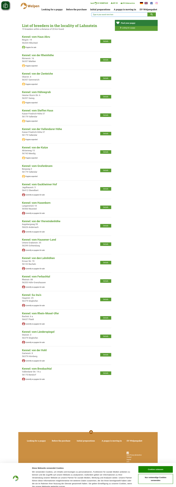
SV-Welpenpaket (148, 9)
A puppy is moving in (125, 9)
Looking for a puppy (52, 9)
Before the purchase (76, 9)
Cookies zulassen (155, 455)
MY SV (114, 3)
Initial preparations (100, 9)
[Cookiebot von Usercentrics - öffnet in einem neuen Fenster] (16, 482)
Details (105, 41)
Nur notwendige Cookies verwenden (155, 464)
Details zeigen (130, 482)
